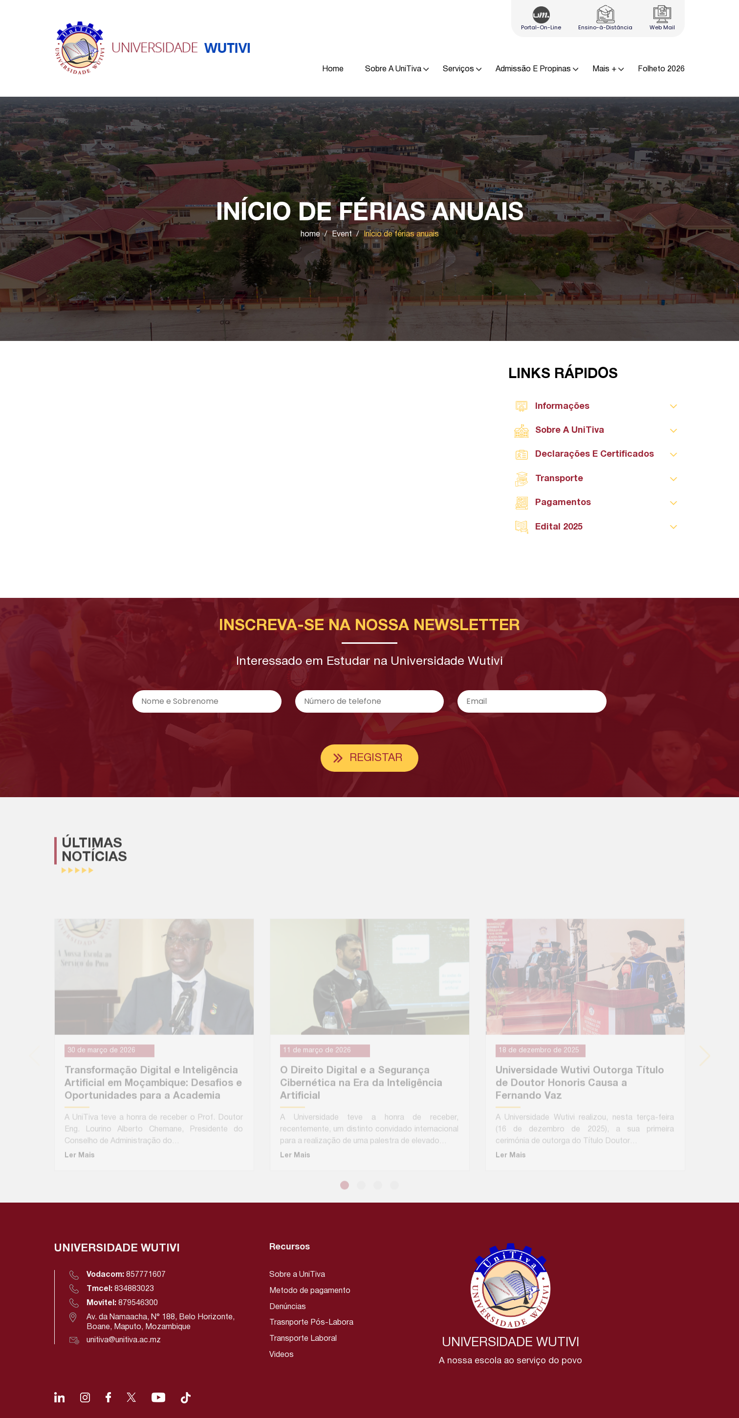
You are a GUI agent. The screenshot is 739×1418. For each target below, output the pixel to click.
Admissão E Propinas (533, 69)
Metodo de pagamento (309, 1291)
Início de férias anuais (401, 234)
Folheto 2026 (661, 69)
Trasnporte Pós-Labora (311, 1322)
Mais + (604, 69)
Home (333, 69)
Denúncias (287, 1307)
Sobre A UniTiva (393, 69)
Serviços (458, 69)
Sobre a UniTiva (297, 1274)
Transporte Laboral (303, 1338)
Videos (281, 1355)
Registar (375, 758)
